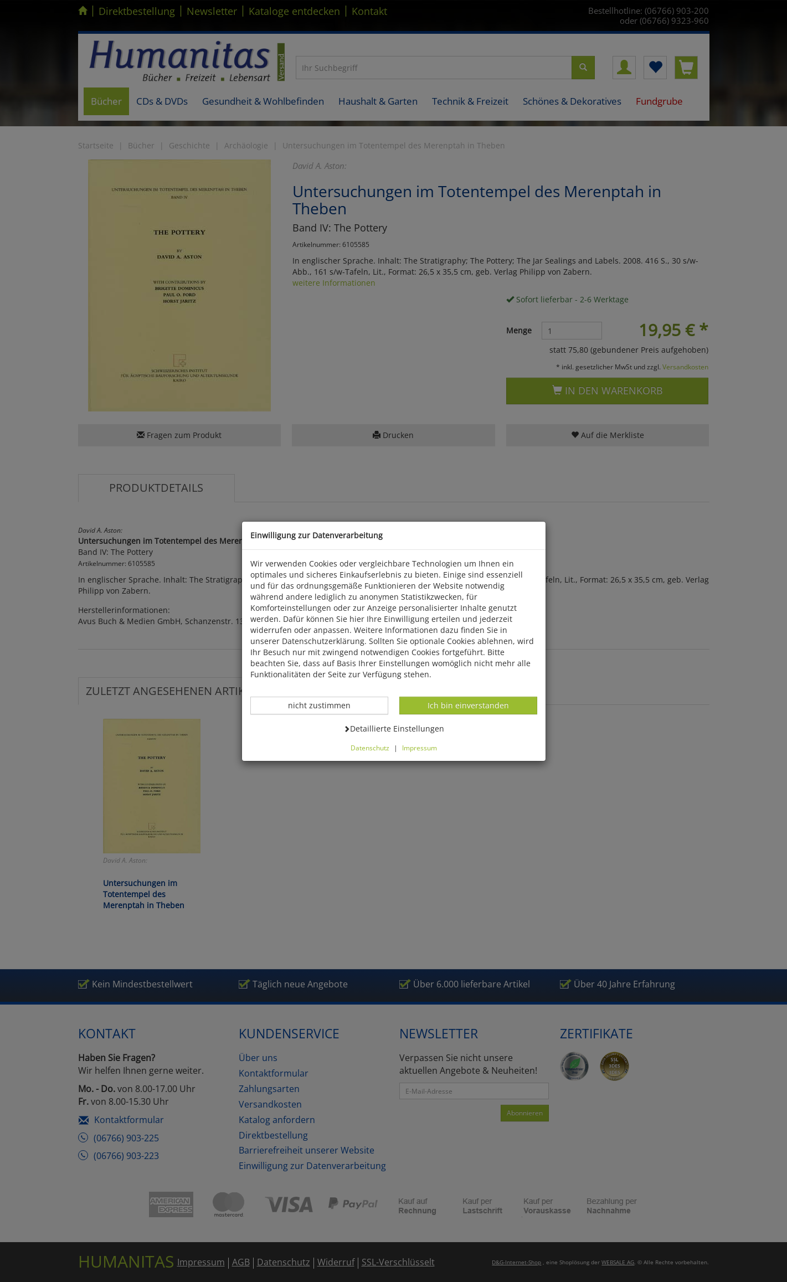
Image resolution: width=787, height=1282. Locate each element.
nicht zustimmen (325, 704)
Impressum (419, 747)
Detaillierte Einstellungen (393, 728)
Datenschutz (370, 747)
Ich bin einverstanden (468, 704)
